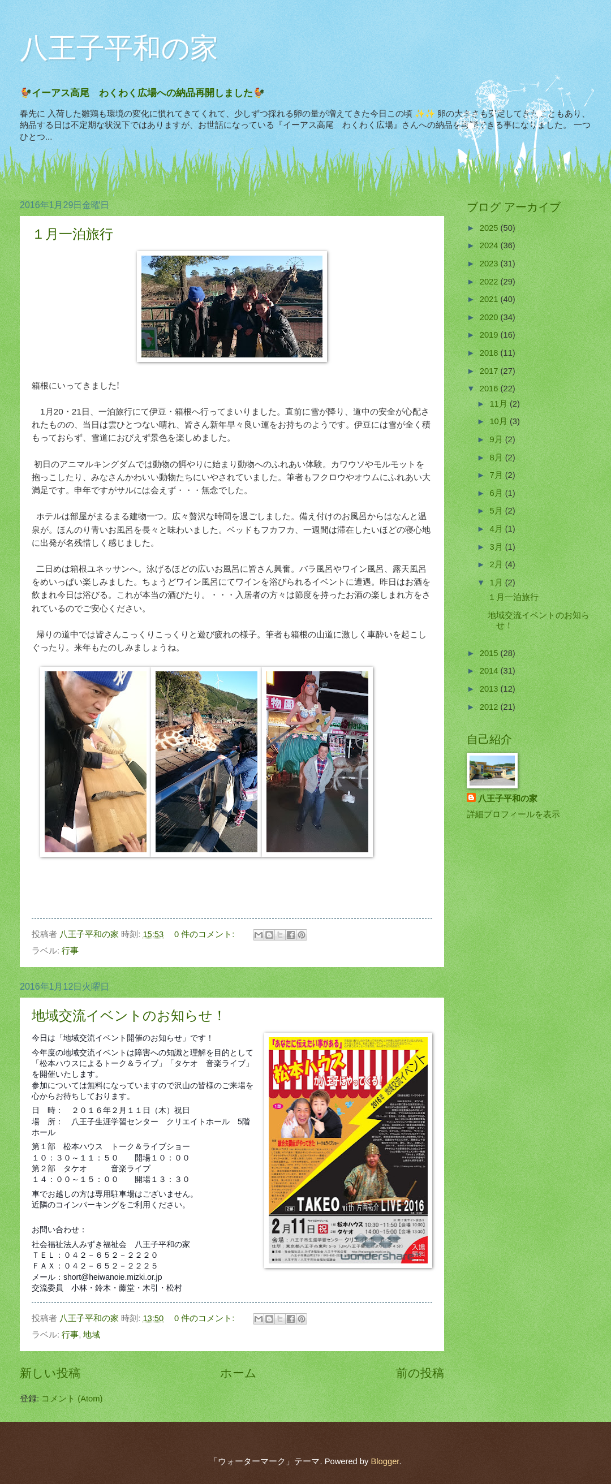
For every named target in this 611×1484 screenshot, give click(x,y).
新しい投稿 (50, 1372)
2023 (490, 263)
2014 (490, 670)
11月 (499, 403)
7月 (497, 475)
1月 (497, 582)
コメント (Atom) (71, 1398)
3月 (497, 546)
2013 (490, 688)
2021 (490, 299)
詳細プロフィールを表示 (513, 814)
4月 (497, 528)
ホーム (238, 1372)
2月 (497, 564)
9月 (497, 439)
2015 (490, 653)
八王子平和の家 (119, 48)
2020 (490, 317)
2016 (490, 388)
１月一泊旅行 (72, 233)
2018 (490, 352)
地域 (91, 1334)
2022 (490, 281)
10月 (499, 421)
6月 (497, 493)
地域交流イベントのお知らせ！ (129, 1015)
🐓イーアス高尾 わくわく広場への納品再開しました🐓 (147, 92)
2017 (490, 371)
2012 (490, 706)
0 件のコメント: (205, 934)
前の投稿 (420, 1372)
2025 (490, 227)
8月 (497, 457)
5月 (497, 510)
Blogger (385, 1461)
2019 (490, 334)
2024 (490, 245)
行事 (70, 950)
